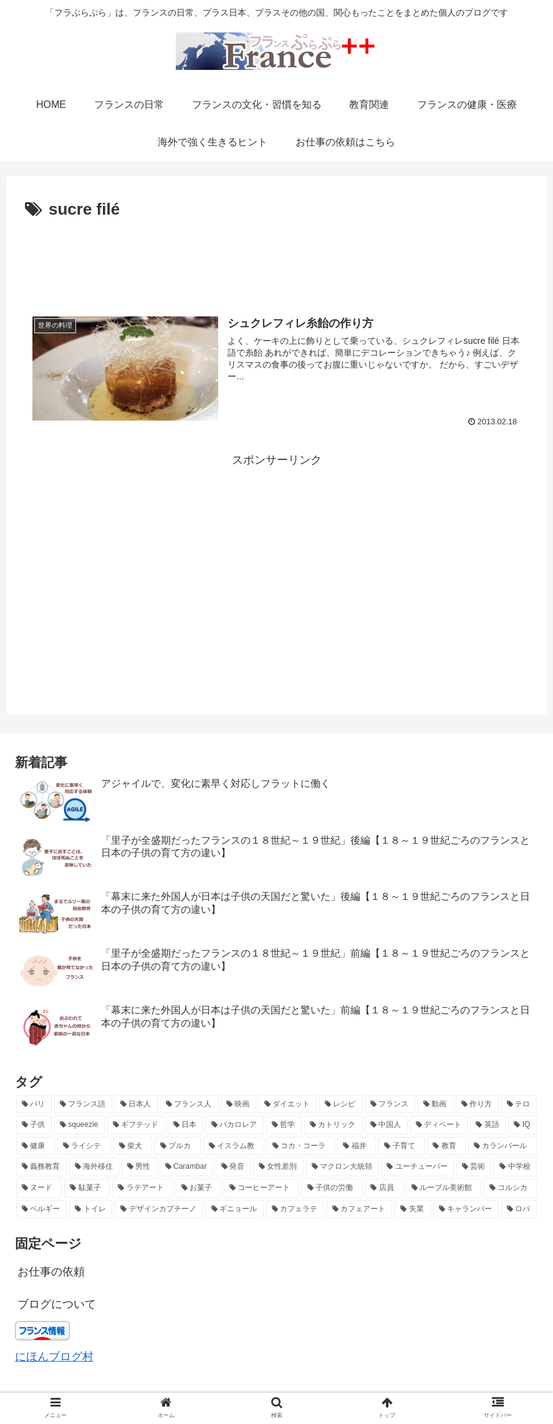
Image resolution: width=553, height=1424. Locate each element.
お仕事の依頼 (51, 1272)
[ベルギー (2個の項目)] (41, 1209)
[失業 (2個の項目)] (412, 1209)
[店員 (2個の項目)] (384, 1188)
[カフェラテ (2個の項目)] (295, 1209)
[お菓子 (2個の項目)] (198, 1188)
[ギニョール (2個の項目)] (235, 1209)
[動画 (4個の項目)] (435, 1104)
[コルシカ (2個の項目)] (510, 1188)
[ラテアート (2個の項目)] (142, 1188)
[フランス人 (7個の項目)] (189, 1104)
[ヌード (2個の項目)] (39, 1188)
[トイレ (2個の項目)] (90, 1209)
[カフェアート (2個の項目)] (359, 1209)
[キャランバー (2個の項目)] (466, 1209)
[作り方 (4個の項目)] (477, 1104)
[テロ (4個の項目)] (519, 1104)
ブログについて (56, 1304)
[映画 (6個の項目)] (238, 1104)
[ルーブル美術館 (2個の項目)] (443, 1188)
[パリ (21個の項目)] (34, 1104)
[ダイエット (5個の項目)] (288, 1104)
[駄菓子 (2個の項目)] (87, 1188)
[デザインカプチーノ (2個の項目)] (159, 1209)
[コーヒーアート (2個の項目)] (261, 1188)
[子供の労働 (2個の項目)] (332, 1188)
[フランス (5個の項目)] (390, 1104)
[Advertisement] (276, 258)
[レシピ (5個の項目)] (340, 1104)
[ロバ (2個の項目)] (519, 1209)
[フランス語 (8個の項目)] (83, 1104)
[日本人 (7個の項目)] (136, 1104)
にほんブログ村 (54, 1356)
